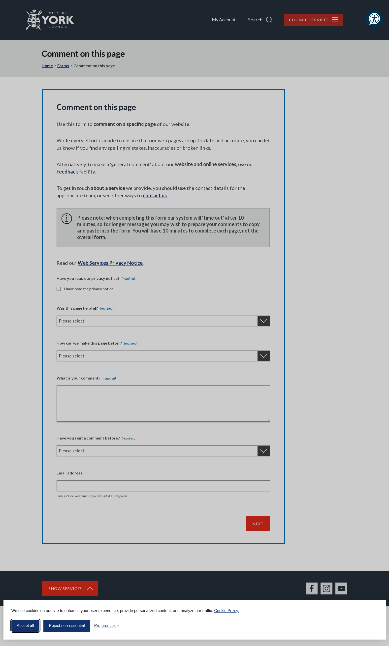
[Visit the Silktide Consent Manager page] (375, 626)
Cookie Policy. (226, 611)
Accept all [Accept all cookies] (25, 625)
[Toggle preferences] (106, 625)
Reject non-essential (67, 625)
